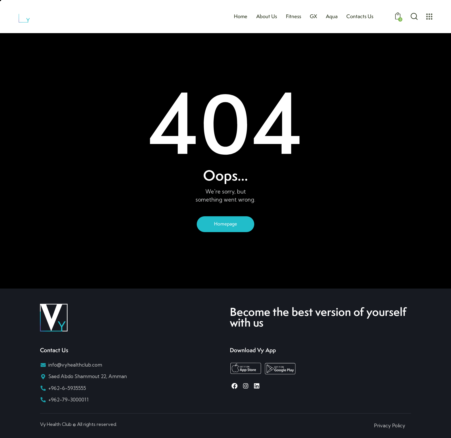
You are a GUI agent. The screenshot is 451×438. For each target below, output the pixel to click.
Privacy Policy (389, 425)
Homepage (225, 224)
